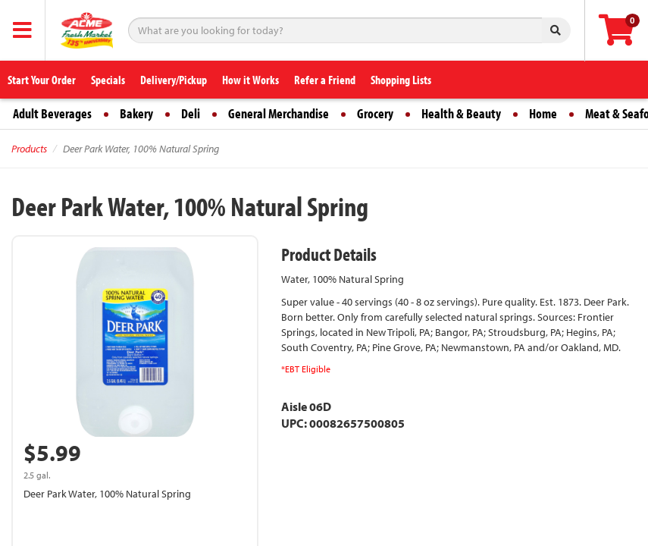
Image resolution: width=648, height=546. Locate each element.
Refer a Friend (324, 79)
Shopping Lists (401, 79)
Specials (108, 79)
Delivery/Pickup (173, 79)
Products (29, 148)
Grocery (375, 113)
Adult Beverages (52, 113)
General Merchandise (278, 113)
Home (543, 113)
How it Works (250, 79)
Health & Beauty (461, 113)
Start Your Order (42, 79)
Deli (190, 113)
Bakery (136, 113)
